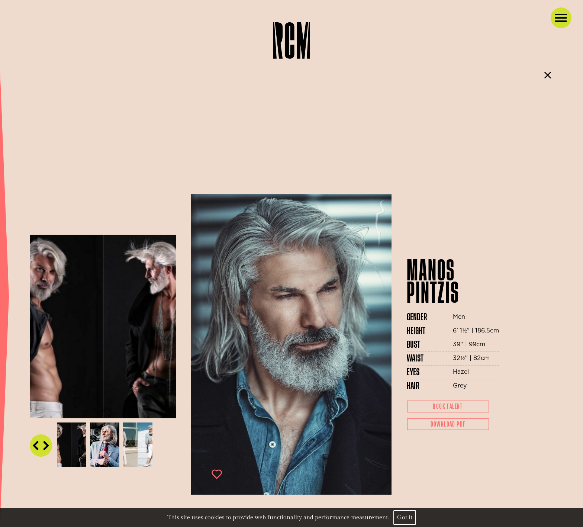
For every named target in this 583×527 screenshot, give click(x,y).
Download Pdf (448, 424)
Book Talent (448, 406)
